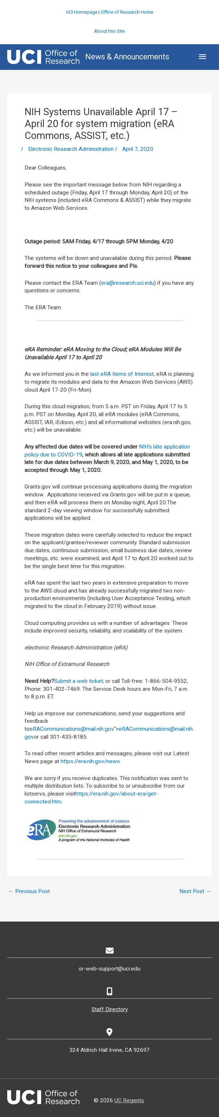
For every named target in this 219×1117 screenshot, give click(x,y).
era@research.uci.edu (127, 283)
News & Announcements (127, 56)
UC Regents (129, 1100)
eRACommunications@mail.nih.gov (72, 729)
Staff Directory (110, 1009)
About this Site (109, 31)
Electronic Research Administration (71, 149)
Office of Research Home (127, 12)
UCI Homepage (81, 12)
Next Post (195, 891)
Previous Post (29, 891)
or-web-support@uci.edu (109, 968)
